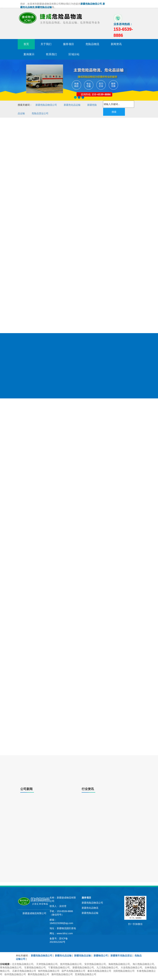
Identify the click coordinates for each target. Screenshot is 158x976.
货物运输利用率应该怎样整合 (101, 847)
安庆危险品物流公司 (95, 964)
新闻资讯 (116, 44)
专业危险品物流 (127, 311)
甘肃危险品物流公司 (35, 967)
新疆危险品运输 (32, 202)
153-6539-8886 (31, 257)
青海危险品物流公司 (10, 967)
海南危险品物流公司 (119, 964)
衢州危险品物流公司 (38, 974)
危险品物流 (92, 44)
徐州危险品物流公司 (15, 974)
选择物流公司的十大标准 (99, 868)
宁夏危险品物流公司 (59, 967)
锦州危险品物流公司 (48, 971)
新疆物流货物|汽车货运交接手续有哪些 (107, 829)
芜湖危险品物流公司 (85, 974)
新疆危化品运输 (72, 104)
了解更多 (32, 745)
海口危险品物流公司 (143, 964)
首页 (26, 44)
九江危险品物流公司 (107, 967)
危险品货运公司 (40, 113)
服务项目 (68, 44)
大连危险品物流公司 (131, 967)
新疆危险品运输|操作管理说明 (36, 860)
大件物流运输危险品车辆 (127, 177)
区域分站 (74, 54)
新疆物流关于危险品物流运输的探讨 (39, 874)
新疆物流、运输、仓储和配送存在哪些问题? (109, 807)
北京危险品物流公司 (22, 964)
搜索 (114, 111)
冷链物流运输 (68, 387)
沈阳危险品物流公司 (124, 971)
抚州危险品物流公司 (71, 964)
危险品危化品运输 (94, 225)
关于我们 (46, 44)
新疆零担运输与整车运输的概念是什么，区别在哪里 (47, 842)
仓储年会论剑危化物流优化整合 (37, 881)
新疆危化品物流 (32, 188)
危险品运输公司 (63, 272)
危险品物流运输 (127, 226)
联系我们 (51, 54)
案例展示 (29, 54)
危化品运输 (95, 311)
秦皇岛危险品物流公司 (99, 971)
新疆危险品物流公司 (46, 104)
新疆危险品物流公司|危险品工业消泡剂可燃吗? (45, 867)
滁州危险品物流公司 (62, 974)
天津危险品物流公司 (47, 964)
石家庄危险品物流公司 (24, 971)
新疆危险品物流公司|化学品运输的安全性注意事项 (46, 825)
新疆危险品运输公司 (127, 270)
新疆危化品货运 (57, 701)
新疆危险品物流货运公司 (63, 230)
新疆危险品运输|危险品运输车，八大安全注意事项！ (48, 807)
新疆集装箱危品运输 (43, 706)
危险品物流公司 (63, 187)
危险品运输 (95, 194)
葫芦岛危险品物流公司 (73, 971)
